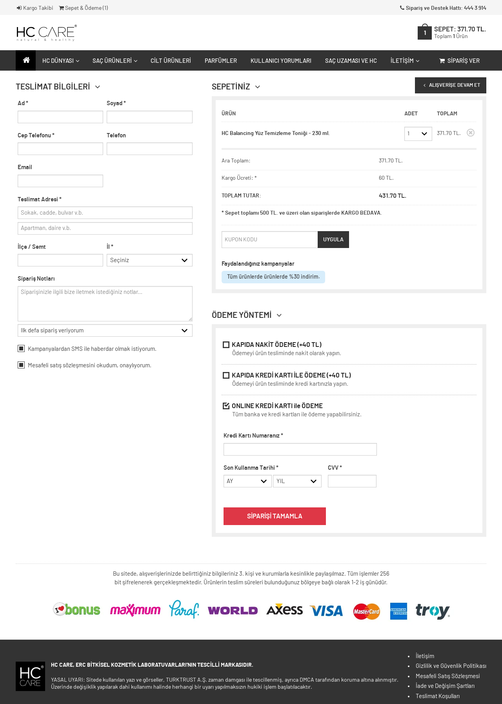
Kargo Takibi (34, 8)
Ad (23, 103)
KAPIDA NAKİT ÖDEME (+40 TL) (349, 350)
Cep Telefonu (36, 136)
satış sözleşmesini (72, 365)
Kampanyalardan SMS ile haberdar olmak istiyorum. (87, 348)
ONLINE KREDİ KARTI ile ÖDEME (349, 411)
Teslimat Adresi (40, 199)
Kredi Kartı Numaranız (253, 436)
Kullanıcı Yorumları (281, 61)
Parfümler (221, 61)
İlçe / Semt (32, 247)
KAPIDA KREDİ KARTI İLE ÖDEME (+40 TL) (349, 380)
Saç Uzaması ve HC (351, 61)
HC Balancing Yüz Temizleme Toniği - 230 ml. (276, 133)
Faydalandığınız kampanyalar (258, 264)
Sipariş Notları (36, 279)
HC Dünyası (60, 61)
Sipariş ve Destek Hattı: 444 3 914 (442, 8)
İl (110, 247)
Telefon (116, 136)
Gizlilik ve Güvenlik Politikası (451, 666)
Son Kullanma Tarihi (251, 468)
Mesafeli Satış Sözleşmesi (448, 676)
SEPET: (460, 32)
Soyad (116, 103)
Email (25, 167)
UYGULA (333, 240)
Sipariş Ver (458, 61)
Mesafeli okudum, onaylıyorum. (84, 364)
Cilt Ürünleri (171, 61)
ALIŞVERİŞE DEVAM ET (450, 85)
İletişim (404, 61)
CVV (335, 468)
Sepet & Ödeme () (83, 8)
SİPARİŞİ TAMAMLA (274, 516)
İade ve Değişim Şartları (445, 686)
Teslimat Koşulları (438, 696)
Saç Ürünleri (114, 61)
